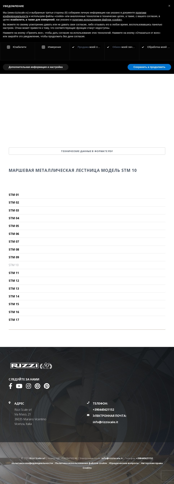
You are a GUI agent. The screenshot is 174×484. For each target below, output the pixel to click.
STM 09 (14, 257)
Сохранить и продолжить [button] (149, 67)
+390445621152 (103, 410)
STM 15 (14, 304)
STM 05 (14, 226)
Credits (87, 467)
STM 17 (14, 320)
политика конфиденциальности (32, 463)
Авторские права (152, 463)
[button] (169, 6)
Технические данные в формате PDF (87, 151)
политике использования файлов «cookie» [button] (97, 19)
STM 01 (14, 195)
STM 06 (14, 234)
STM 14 (14, 296)
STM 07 (14, 242)
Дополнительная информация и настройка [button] (36, 67)
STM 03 (14, 210)
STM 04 (14, 218)
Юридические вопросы (124, 463)
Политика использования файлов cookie (81, 463)
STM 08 (14, 249)
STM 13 (14, 289)
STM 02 (14, 202)
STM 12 (14, 281)
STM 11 (14, 273)
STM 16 (14, 312)
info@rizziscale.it (105, 422)
